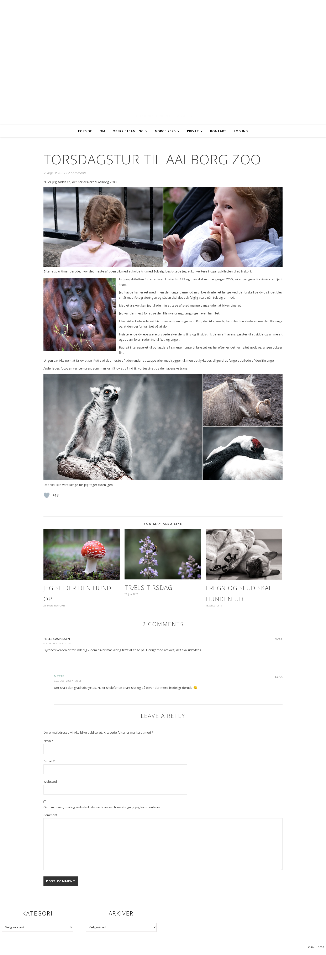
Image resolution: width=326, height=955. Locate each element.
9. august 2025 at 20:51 (67, 680)
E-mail (49, 761)
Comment (50, 815)
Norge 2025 (165, 131)
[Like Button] (46, 495)
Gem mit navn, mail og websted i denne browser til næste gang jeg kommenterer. (102, 807)
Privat (193, 131)
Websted (50, 781)
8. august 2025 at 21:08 (57, 643)
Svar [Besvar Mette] (279, 677)
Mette (59, 676)
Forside (85, 131)
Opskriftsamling (128, 131)
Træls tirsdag (149, 587)
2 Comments (77, 173)
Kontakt (218, 131)
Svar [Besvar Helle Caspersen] (279, 639)
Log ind (241, 131)
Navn (48, 741)
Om (102, 131)
